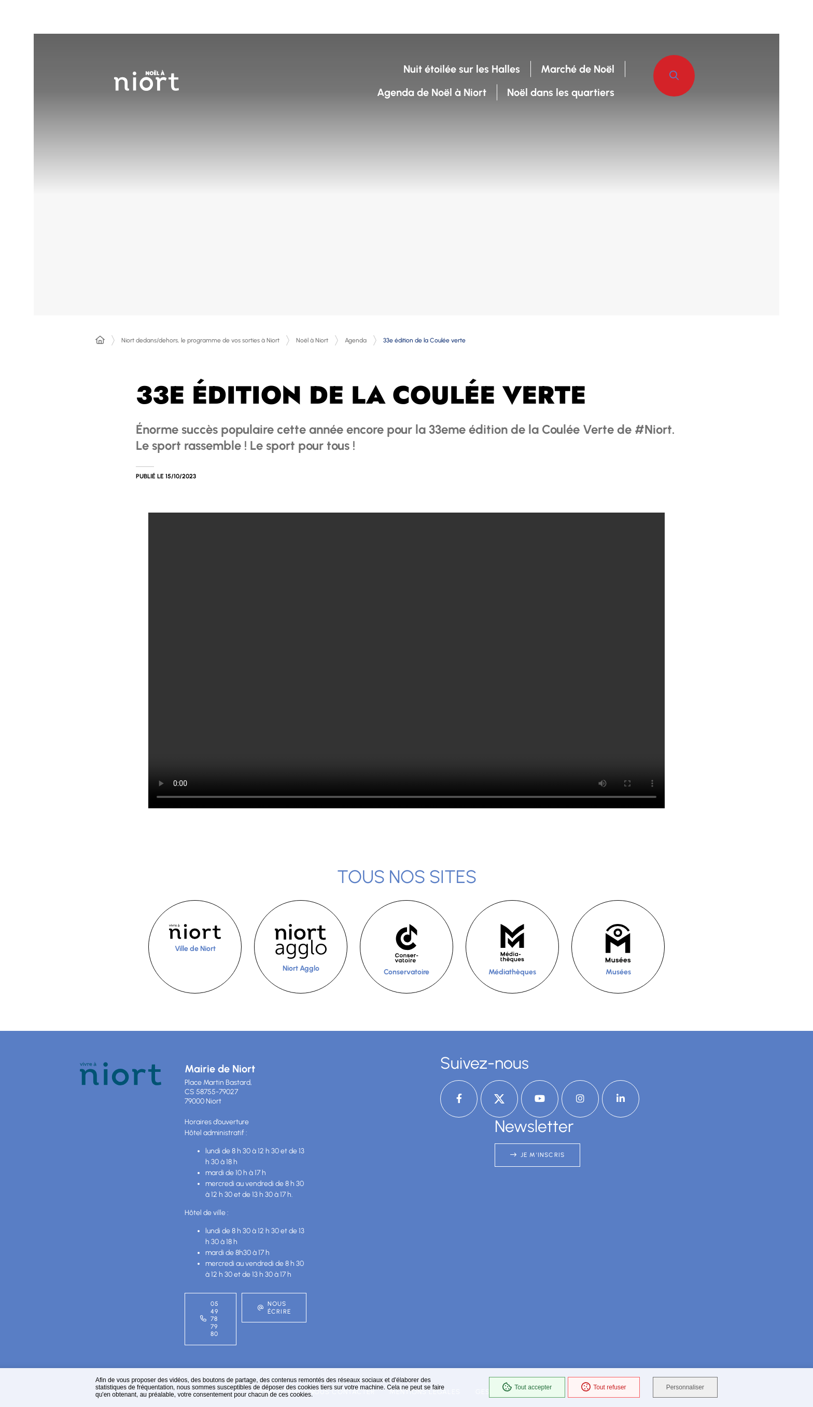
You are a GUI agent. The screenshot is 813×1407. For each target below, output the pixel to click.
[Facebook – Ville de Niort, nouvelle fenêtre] (459, 1099)
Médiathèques (512, 972)
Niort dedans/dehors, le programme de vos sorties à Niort (200, 340)
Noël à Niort (312, 340)
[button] (674, 75)
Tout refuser (603, 1387)
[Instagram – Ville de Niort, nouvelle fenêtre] (580, 1099)
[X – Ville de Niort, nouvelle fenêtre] (499, 1099)
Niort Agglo (301, 968)
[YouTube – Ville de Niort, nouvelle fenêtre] (539, 1099)
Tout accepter (527, 1387)
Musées (618, 972)
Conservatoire (406, 972)
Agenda (356, 340)
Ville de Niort (195, 948)
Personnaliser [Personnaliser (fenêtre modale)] (685, 1387)
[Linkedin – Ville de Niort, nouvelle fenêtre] (620, 1099)
